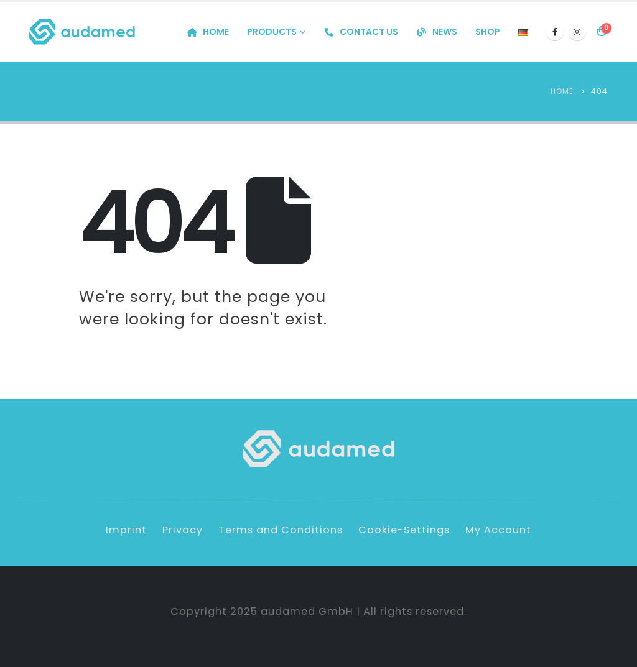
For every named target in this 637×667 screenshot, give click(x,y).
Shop (487, 31)
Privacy (182, 530)
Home (208, 31)
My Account (498, 530)
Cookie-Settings (404, 530)
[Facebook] (555, 31)
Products (272, 31)
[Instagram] (577, 31)
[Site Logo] (82, 32)
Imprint (126, 530)
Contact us (360, 31)
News (436, 31)
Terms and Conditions (280, 530)
